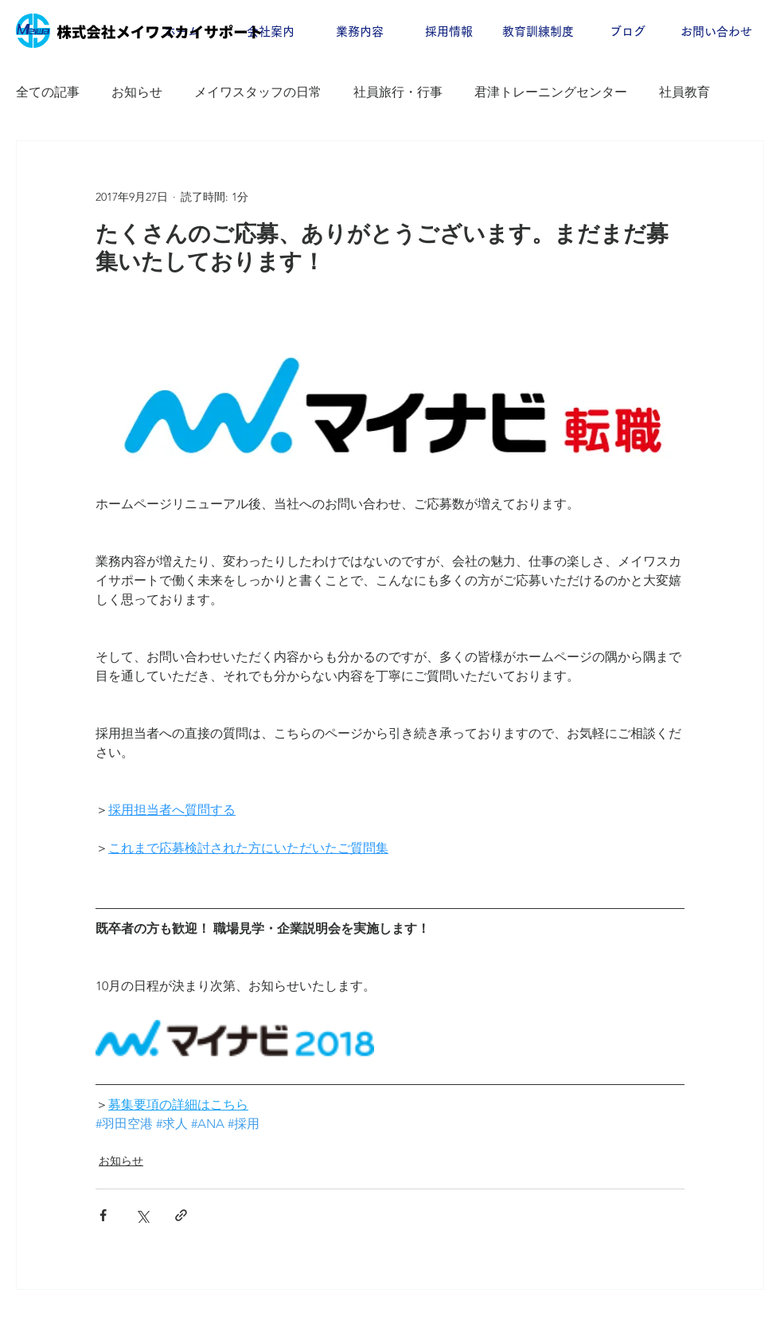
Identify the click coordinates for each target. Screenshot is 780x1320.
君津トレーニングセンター (550, 92)
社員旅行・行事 (398, 92)
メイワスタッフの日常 (258, 92)
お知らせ (136, 92)
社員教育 (684, 92)
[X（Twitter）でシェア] (142, 1215)
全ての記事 (48, 92)
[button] (270, 32)
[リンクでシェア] (181, 1215)
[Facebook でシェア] (103, 1215)
